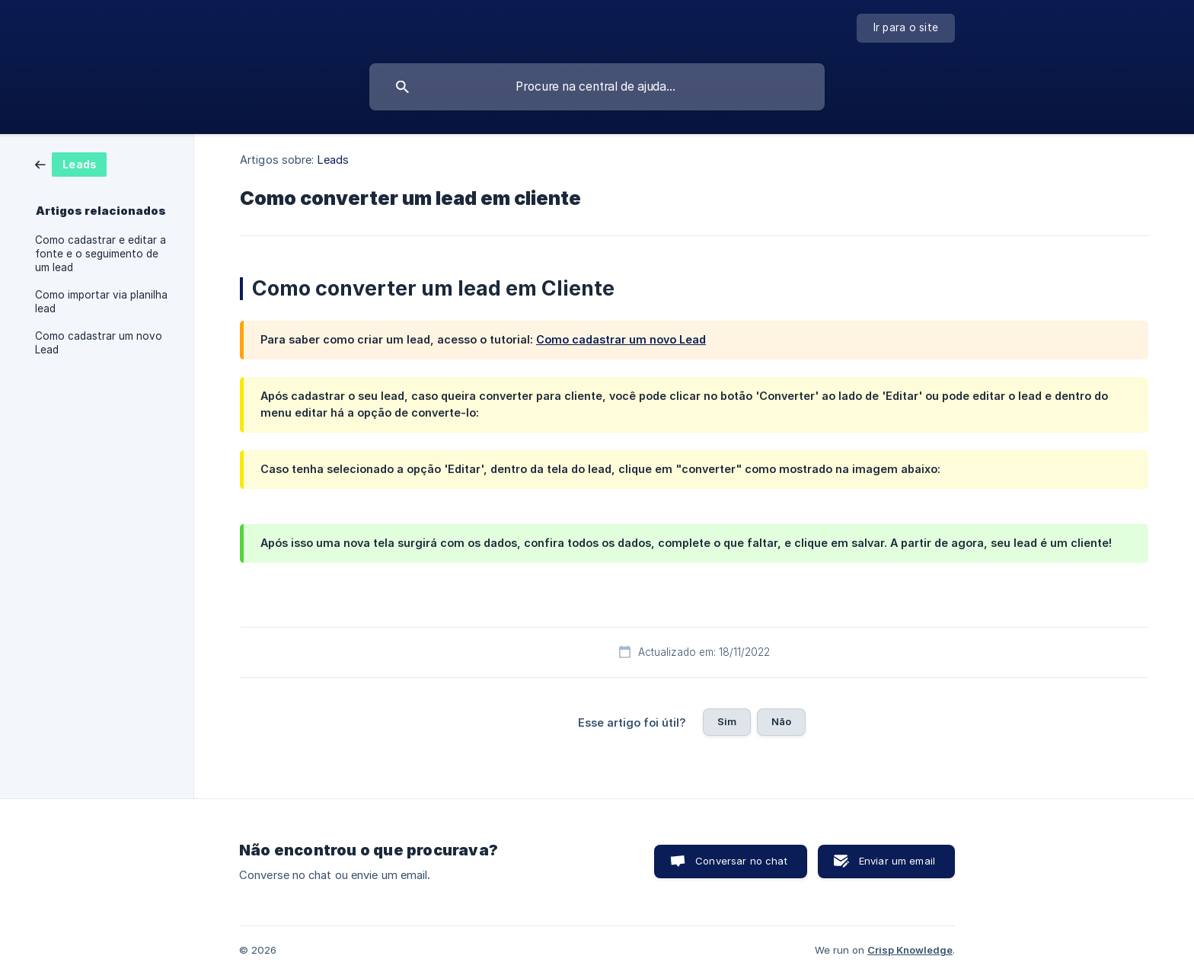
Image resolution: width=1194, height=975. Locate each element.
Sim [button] (726, 721)
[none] (906, 28)
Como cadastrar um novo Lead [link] (98, 343)
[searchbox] (597, 86)
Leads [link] (334, 159)
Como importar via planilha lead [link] (101, 302)
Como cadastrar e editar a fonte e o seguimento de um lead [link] (100, 253)
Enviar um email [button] (897, 861)
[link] (71, 163)
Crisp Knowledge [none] (910, 950)
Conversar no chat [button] (741, 861)
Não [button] (781, 721)
